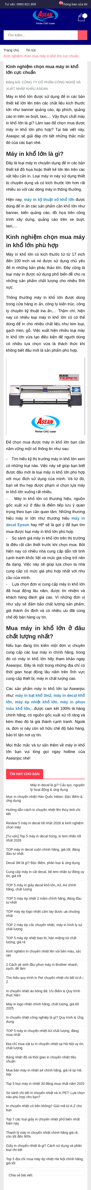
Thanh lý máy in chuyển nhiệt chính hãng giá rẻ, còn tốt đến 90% (42, 1135)
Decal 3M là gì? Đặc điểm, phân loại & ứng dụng (43, 863)
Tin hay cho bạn (25, 774)
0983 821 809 (26, 4)
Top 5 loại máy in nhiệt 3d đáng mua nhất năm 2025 (45, 1084)
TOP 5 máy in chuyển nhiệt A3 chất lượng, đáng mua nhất (42, 1033)
